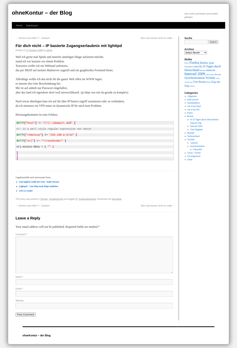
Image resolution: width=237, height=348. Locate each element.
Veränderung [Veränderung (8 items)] (188, 82)
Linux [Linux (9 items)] (208, 74)
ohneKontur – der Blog (42, 13)
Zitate (190, 159)
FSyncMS (197, 149)
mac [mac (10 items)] (212, 74)
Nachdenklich (193, 103)
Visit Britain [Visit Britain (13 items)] (199, 81)
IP (76, 199)
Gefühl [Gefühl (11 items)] (195, 66)
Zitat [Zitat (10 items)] (209, 82)
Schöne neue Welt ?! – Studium (33, 38)
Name (19, 277)
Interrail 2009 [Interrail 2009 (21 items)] (194, 74)
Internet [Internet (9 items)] (203, 70)
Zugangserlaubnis (87, 199)
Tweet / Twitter (194, 153)
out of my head (194, 106)
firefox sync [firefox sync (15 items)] (207, 62)
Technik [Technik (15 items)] (210, 77)
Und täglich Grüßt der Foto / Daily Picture (39, 182)
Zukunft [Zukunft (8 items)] (192, 86)
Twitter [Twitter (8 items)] (218, 78)
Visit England (196, 129)
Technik (44, 199)
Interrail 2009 (196, 126)
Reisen (190, 116)
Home (19, 25)
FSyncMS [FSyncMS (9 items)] (188, 67)
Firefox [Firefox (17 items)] (194, 63)
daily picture (192, 99)
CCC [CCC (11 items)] (186, 63)
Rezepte (191, 133)
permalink (116, 199)
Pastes (190, 113)
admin (49, 50)
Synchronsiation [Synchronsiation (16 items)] (194, 78)
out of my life (193, 109)
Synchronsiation (197, 146)
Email (19, 289)
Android (194, 143)
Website (20, 300)
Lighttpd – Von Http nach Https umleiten (38, 186)
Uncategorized (56, 199)
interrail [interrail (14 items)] (210, 70)
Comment (21, 234)
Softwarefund (193, 136)
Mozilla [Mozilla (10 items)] (218, 74)
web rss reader (26, 190)
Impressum (32, 25)
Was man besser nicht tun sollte (158, 38)
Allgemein (192, 96)
